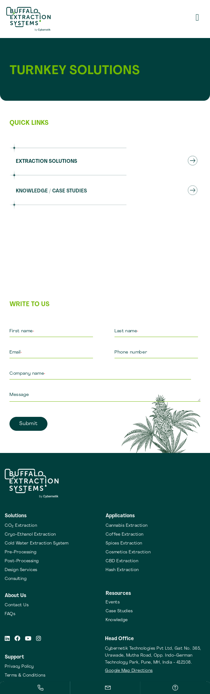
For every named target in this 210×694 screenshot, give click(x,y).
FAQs (10, 614)
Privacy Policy (19, 667)
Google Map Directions (129, 671)
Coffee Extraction (125, 534)
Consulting (16, 579)
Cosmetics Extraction (128, 552)
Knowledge (117, 620)
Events (113, 602)
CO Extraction (21, 526)
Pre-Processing (20, 552)
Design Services (21, 570)
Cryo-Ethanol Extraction (30, 534)
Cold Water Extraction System (36, 543)
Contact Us (16, 605)
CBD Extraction (122, 561)
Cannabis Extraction (127, 526)
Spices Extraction (124, 543)
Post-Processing (22, 561)
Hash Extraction (122, 570)
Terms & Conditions (25, 675)
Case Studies (119, 611)
